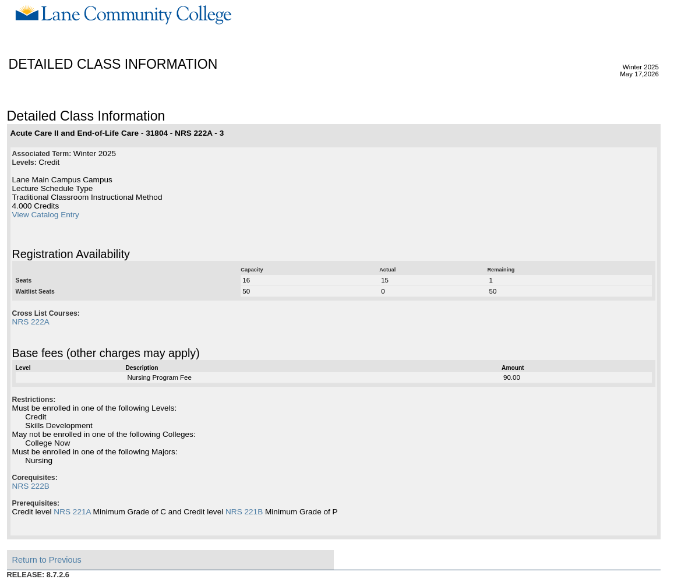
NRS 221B (244, 511)
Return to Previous (47, 559)
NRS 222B (31, 486)
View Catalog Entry (45, 214)
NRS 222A (31, 321)
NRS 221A (72, 511)
